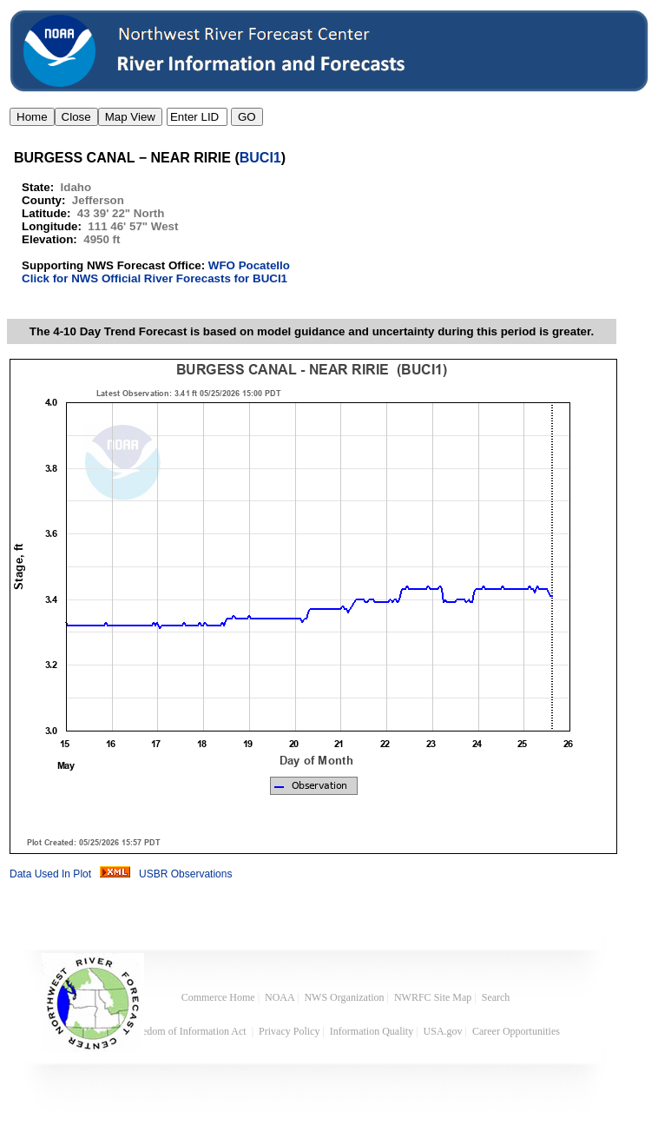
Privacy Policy (289, 1031)
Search (496, 997)
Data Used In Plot (50, 874)
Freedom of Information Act (188, 1031)
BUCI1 (260, 157)
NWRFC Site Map (432, 997)
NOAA (279, 997)
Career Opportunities (517, 1031)
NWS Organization (344, 997)
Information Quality (371, 1031)
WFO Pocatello (249, 265)
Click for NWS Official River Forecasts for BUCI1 (154, 278)
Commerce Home (218, 997)
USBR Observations (185, 874)
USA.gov (443, 1031)
